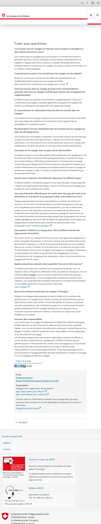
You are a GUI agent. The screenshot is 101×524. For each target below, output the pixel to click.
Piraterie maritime (24, 367)
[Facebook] (15, 355)
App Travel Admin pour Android (32, 384)
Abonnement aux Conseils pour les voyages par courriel (41, 74)
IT (87, 3)
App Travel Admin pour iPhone (31, 381)
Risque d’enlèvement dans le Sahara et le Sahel (37, 370)
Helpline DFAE (36, 477)
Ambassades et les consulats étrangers (33, 215)
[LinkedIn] (21, 355)
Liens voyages (22, 276)
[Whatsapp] (27, 355)
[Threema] (24, 355)
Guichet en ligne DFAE (12, 426)
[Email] (30, 355)
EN (98, 3)
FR (93, 3)
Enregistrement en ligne (28, 398)
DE (82, 3)
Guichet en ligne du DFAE (41, 449)
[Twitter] (18, 355)
